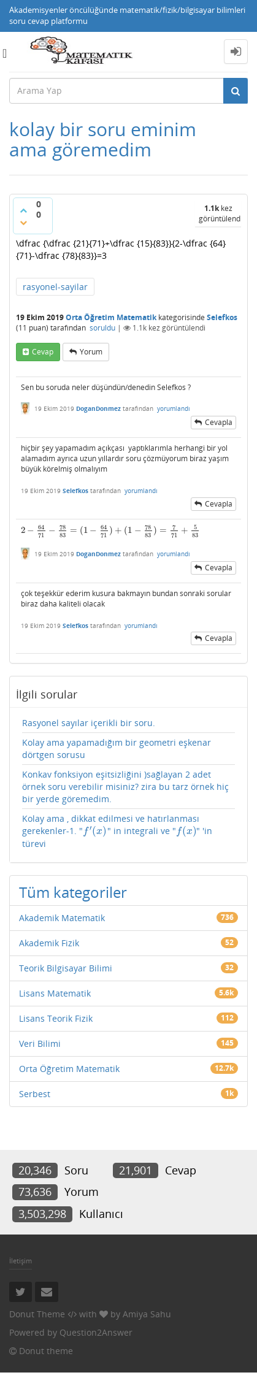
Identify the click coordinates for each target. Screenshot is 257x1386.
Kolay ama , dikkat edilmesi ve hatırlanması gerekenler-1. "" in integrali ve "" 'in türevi (117, 831)
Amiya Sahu (147, 1314)
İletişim (20, 1260)
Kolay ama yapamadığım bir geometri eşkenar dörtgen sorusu (116, 748)
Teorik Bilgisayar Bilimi (65, 968)
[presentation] (110, 530)
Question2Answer (95, 1332)
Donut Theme (37, 1314)
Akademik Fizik (49, 943)
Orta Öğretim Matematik (69, 1068)
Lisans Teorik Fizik (56, 1018)
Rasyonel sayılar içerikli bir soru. (88, 723)
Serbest (34, 1094)
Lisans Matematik (55, 993)
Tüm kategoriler (73, 892)
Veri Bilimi (40, 1043)
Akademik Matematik (62, 918)
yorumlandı (173, 408)
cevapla (218, 422)
